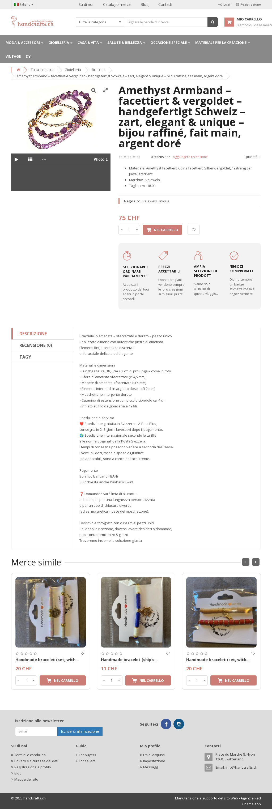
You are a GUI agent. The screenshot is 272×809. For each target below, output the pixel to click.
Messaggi (151, 767)
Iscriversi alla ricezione (80, 731)
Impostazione (154, 761)
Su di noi (86, 4)
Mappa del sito (26, 779)
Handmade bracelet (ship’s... (129, 659)
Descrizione (33, 334)
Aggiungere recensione (190, 157)
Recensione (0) (35, 345)
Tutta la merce (42, 69)
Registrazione (248, 4)
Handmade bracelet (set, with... (47, 659)
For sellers (87, 761)
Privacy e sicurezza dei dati (36, 761)
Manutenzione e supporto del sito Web (206, 798)
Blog (144, 4)
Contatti (165, 4)
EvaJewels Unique (155, 201)
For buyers (87, 754)
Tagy (25, 357)
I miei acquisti (154, 754)
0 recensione (160, 157)
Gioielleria (73, 69)
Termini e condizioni (30, 754)
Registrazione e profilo (32, 767)
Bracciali (98, 69)
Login (225, 4)
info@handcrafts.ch (241, 767)
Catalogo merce (117, 4)
